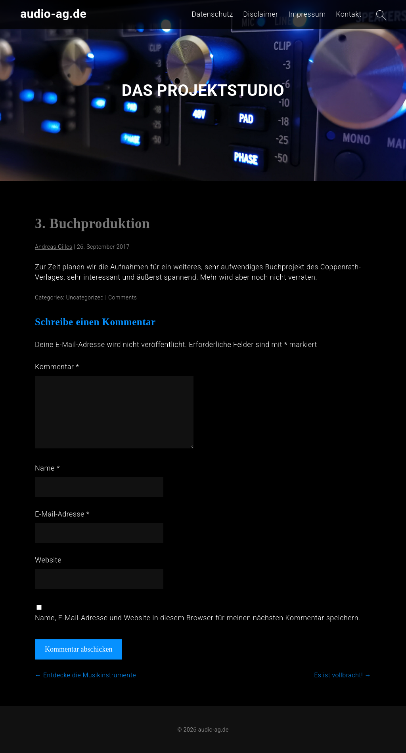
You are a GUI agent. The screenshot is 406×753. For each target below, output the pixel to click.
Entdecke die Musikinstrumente (85, 675)
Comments (122, 297)
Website (48, 560)
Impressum (307, 14)
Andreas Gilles (53, 247)
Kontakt (349, 14)
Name (47, 468)
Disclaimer (260, 14)
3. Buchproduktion (92, 223)
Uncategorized (85, 297)
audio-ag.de (53, 14)
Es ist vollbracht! (342, 675)
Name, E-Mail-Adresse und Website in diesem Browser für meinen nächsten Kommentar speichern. (197, 618)
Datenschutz (212, 14)
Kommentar (57, 366)
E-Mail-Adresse (62, 514)
